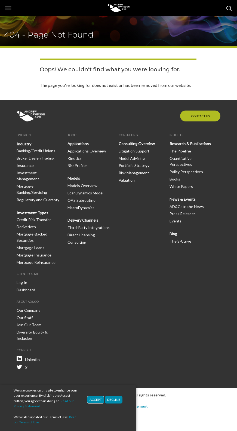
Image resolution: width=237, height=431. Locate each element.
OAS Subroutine (81, 200)
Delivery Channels (82, 220)
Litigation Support (134, 151)
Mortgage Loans (30, 247)
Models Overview (82, 185)
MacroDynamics (80, 207)
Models (73, 178)
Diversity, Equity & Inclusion (32, 335)
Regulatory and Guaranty (38, 199)
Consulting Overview (137, 143)
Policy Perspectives (186, 171)
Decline (113, 403)
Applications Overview (86, 151)
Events (175, 221)
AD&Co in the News (187, 206)
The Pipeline (180, 151)
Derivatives (26, 226)
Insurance (25, 165)
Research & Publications (190, 143)
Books (175, 179)
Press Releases (183, 213)
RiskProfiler (77, 165)
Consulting (76, 242)
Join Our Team (29, 324)
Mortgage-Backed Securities (32, 237)
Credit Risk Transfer (34, 219)
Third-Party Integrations (88, 227)
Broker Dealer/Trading (35, 158)
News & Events (183, 199)
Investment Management (28, 175)
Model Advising (132, 158)
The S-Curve (180, 241)
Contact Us (200, 116)
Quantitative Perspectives (181, 161)
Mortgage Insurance (34, 255)
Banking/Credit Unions (36, 150)
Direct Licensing (81, 235)
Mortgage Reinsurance (36, 262)
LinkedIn (32, 359)
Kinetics (74, 158)
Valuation (127, 180)
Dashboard (26, 290)
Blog (173, 233)
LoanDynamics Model (85, 193)
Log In (22, 282)
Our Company (28, 310)
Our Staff (25, 317)
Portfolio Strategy (134, 165)
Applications (78, 143)
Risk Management (134, 172)
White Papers (181, 186)
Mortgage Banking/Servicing (32, 189)
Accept (96, 403)
